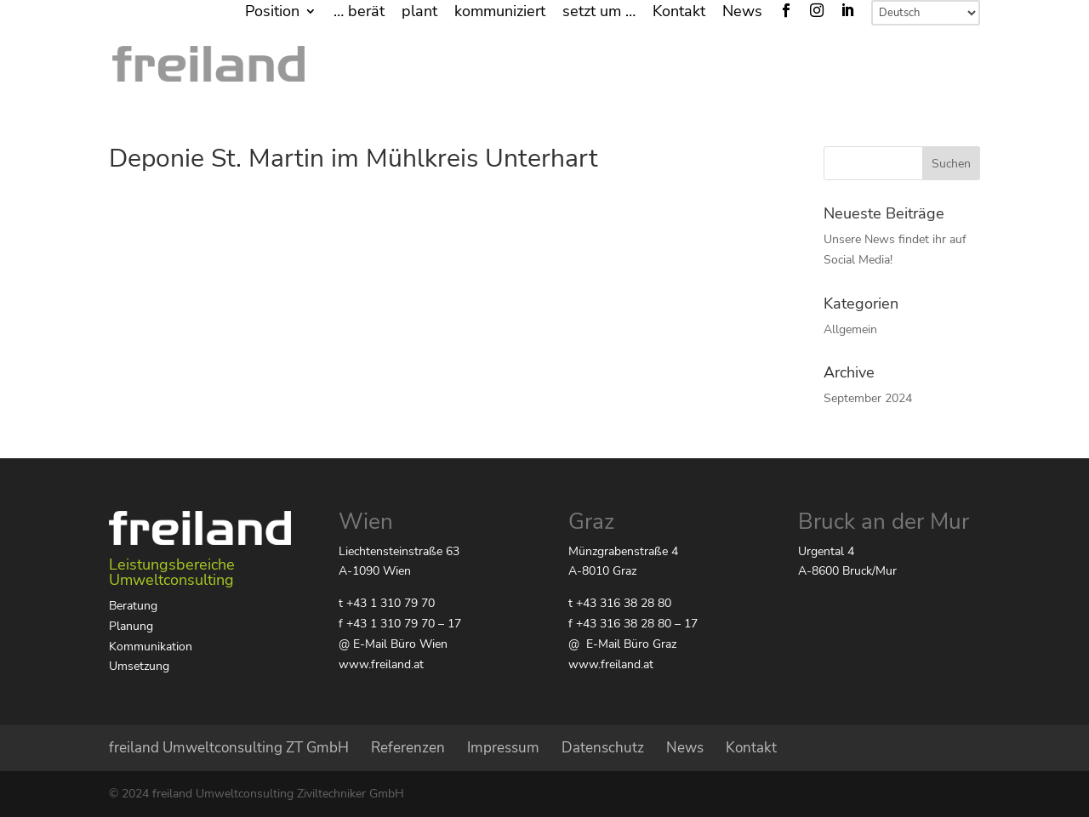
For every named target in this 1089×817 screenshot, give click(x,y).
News (742, 12)
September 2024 (868, 398)
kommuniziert (499, 12)
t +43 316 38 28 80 (619, 603)
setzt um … (599, 12)
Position (272, 12)
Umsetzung (139, 666)
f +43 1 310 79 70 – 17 (400, 624)
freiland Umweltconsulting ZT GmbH (229, 747)
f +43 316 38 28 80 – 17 (633, 624)
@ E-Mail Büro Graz (622, 644)
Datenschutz (603, 747)
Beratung (133, 606)
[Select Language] (925, 13)
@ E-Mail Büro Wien (393, 644)
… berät (359, 12)
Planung (131, 626)
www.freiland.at (381, 664)
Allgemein (850, 329)
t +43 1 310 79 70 (387, 603)
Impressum (503, 747)
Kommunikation (150, 646)
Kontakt (679, 12)
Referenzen (408, 747)
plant (419, 12)
